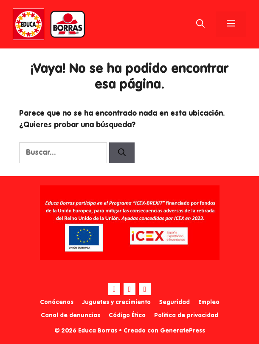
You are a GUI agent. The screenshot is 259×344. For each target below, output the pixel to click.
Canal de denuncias (70, 315)
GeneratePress (182, 331)
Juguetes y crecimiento (116, 302)
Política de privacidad (186, 315)
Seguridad (174, 302)
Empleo (209, 302)
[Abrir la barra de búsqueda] (200, 24)
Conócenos (56, 302)
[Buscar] (122, 152)
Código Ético (127, 315)
